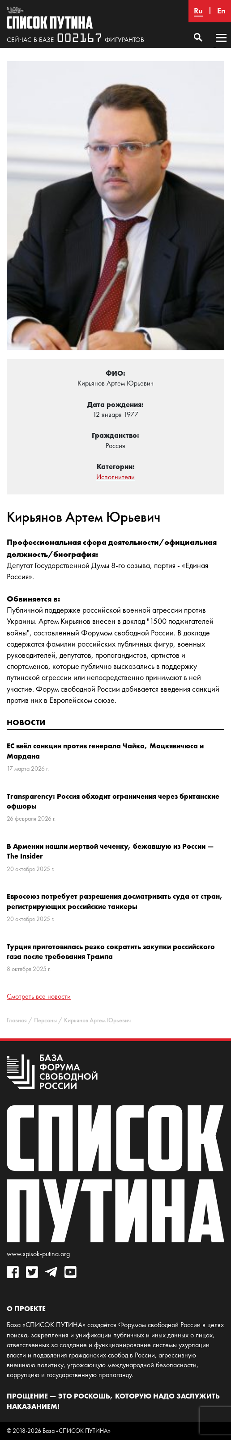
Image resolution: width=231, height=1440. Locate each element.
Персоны (45, 1020)
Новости (26, 722)
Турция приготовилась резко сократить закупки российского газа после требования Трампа (111, 951)
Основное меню (221, 46)
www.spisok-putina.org (38, 1253)
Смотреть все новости (39, 996)
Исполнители (115, 477)
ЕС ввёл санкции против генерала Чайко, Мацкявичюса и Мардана (105, 750)
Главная (17, 1020)
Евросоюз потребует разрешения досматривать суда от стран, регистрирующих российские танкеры (115, 901)
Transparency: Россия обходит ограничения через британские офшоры (113, 801)
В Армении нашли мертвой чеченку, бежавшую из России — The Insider (110, 851)
